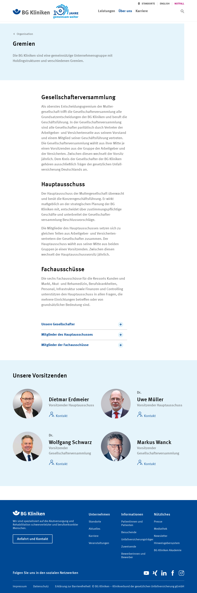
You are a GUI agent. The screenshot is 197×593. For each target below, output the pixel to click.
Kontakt (58, 415)
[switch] (182, 11)
